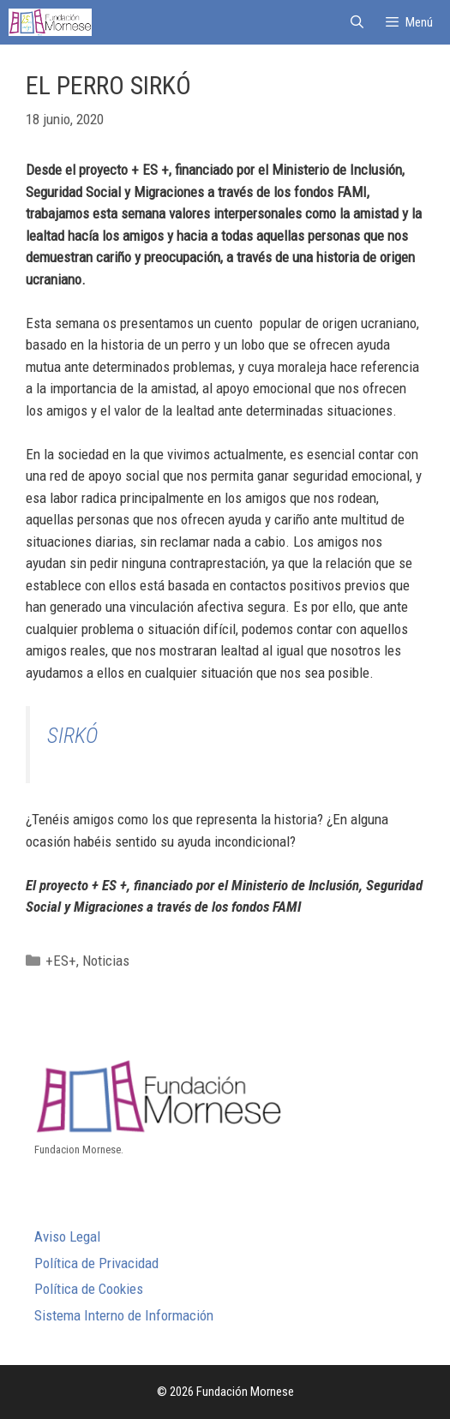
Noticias (105, 960)
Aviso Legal (67, 1236)
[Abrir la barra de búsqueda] (356, 22)
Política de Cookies (88, 1288)
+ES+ (60, 960)
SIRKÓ (72, 735)
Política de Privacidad (96, 1263)
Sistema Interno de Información (123, 1315)
